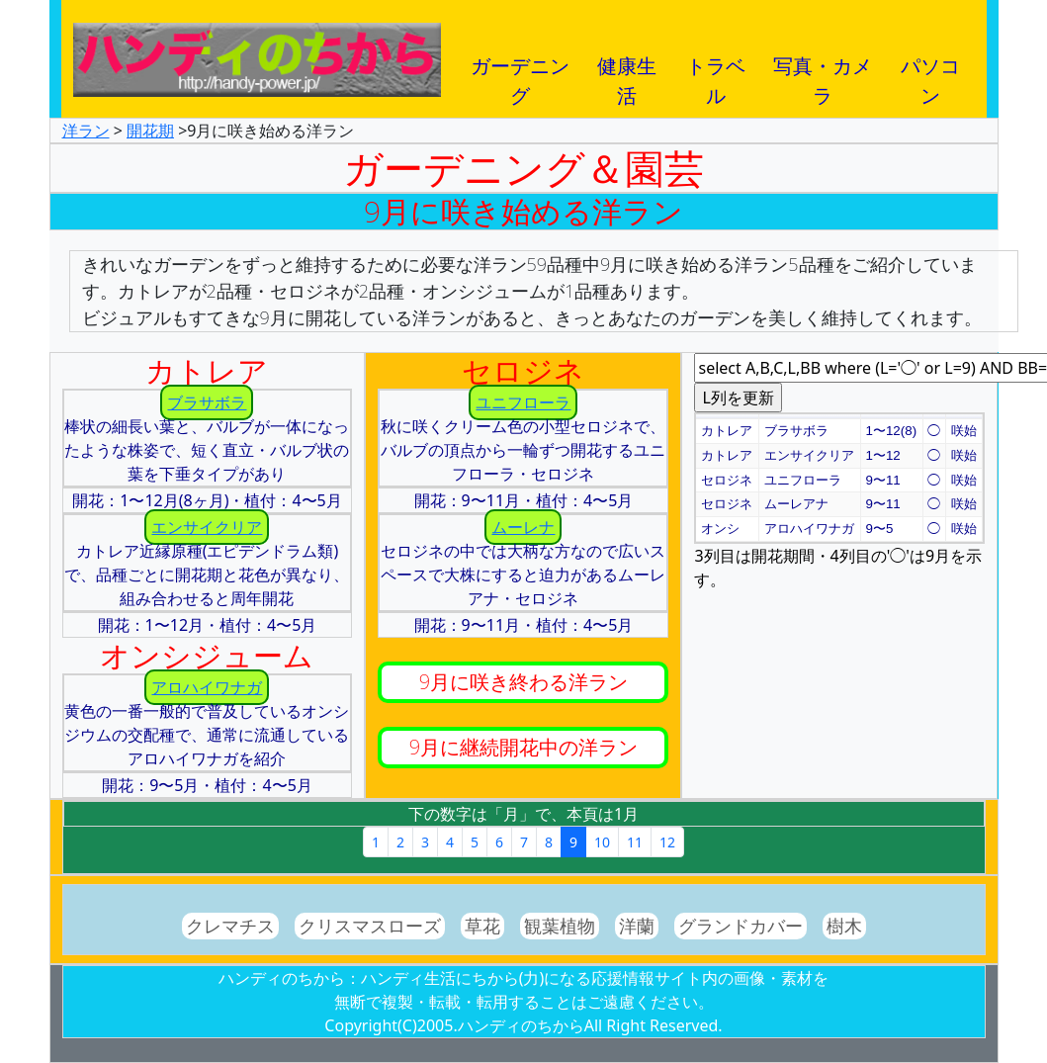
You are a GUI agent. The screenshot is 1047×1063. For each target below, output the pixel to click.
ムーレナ (523, 527)
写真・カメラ (822, 72)
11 (635, 842)
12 (667, 842)
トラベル (715, 72)
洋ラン (86, 130)
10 (602, 842)
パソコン (930, 72)
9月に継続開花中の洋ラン (523, 747)
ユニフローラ (523, 402)
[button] (727, 416)
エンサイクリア (206, 527)
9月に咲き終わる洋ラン (523, 681)
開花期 (150, 130)
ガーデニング (520, 72)
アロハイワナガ (206, 687)
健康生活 (626, 72)
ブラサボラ (206, 402)
